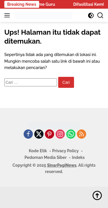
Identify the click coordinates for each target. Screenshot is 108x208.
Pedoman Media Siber (45, 157)
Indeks (78, 157)
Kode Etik (38, 150)
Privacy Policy (65, 150)
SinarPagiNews (61, 165)
